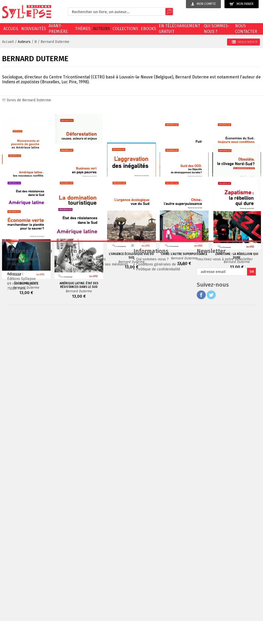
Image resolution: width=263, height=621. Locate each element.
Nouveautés (33, 28)
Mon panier (241, 4)
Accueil (10, 28)
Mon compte (203, 4)
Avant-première (58, 28)
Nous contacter (246, 28)
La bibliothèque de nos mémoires (100, 573)
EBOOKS (148, 28)
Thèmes (82, 28)
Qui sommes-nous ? (217, 28)
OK (252, 580)
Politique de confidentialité (158, 578)
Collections (125, 28)
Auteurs (101, 28)
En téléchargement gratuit (179, 28)
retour (244, 42)
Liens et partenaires (89, 567)
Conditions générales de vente (161, 573)
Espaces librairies (87, 578)
